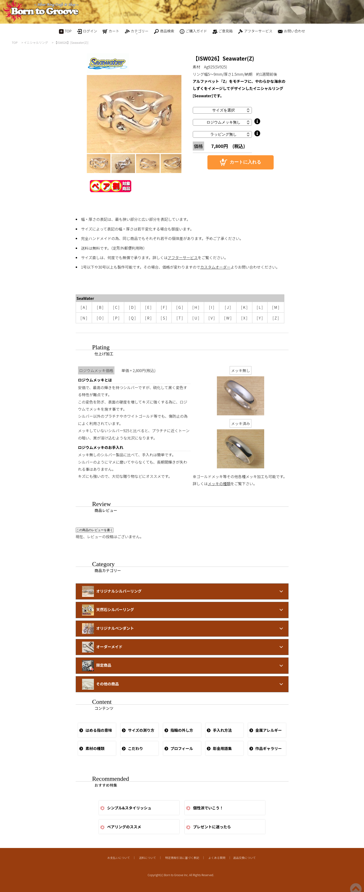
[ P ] (116, 318)
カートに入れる (240, 162)
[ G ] (179, 307)
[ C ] (116, 307)
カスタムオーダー (215, 267)
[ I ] (211, 307)
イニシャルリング (36, 42)
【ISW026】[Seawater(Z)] (71, 42)
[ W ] (228, 318)
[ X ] (244, 318)
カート (111, 31)
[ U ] (196, 318)
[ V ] (212, 318)
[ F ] (164, 307)
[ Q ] (132, 318)
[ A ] (84, 307)
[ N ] (83, 318)
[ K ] (244, 307)
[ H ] (196, 307)
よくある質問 (216, 858)
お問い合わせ (291, 31)
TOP (65, 31)
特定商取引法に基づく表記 (182, 858)
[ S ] (164, 318)
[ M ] (275, 307)
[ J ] (228, 307)
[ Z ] (275, 318)
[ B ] (100, 307)
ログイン (87, 31)
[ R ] (148, 318)
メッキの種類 (219, 483)
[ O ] (100, 318)
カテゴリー (137, 32)
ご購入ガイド (193, 31)
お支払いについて (118, 858)
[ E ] (148, 307)
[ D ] (132, 307)
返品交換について (244, 858)
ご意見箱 (223, 31)
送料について (147, 858)
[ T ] (179, 318)
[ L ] (260, 307)
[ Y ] (260, 318)
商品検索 (164, 31)
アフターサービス (255, 31)
